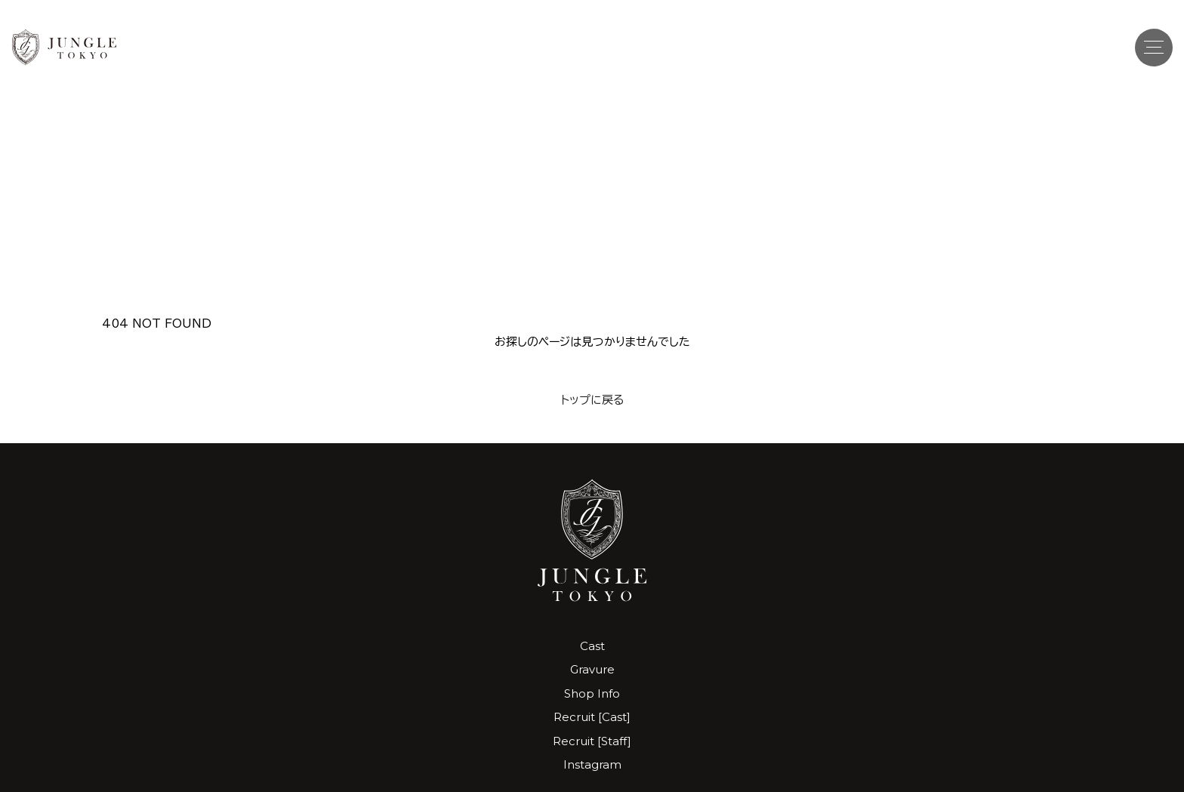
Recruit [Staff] (592, 741)
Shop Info (592, 693)
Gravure (592, 669)
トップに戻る (592, 399)
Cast (592, 646)
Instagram (592, 764)
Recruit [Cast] (592, 717)
